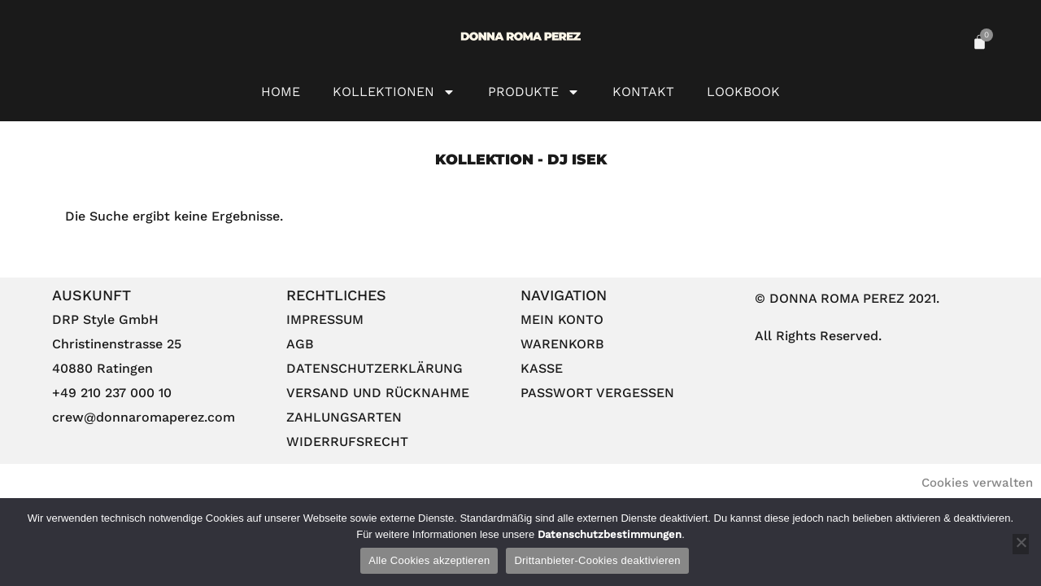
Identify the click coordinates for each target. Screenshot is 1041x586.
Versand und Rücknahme (377, 392)
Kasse (541, 368)
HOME (280, 91)
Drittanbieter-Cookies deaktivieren (597, 560)
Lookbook (743, 91)
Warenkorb (562, 344)
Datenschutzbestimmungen (608, 534)
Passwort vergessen (597, 392)
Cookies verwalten (977, 482)
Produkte (534, 92)
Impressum (325, 319)
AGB (300, 344)
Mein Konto (561, 319)
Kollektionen (394, 92)
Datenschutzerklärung (374, 368)
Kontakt (643, 91)
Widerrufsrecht (347, 441)
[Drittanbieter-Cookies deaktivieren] (1021, 544)
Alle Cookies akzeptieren (429, 560)
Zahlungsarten (344, 417)
